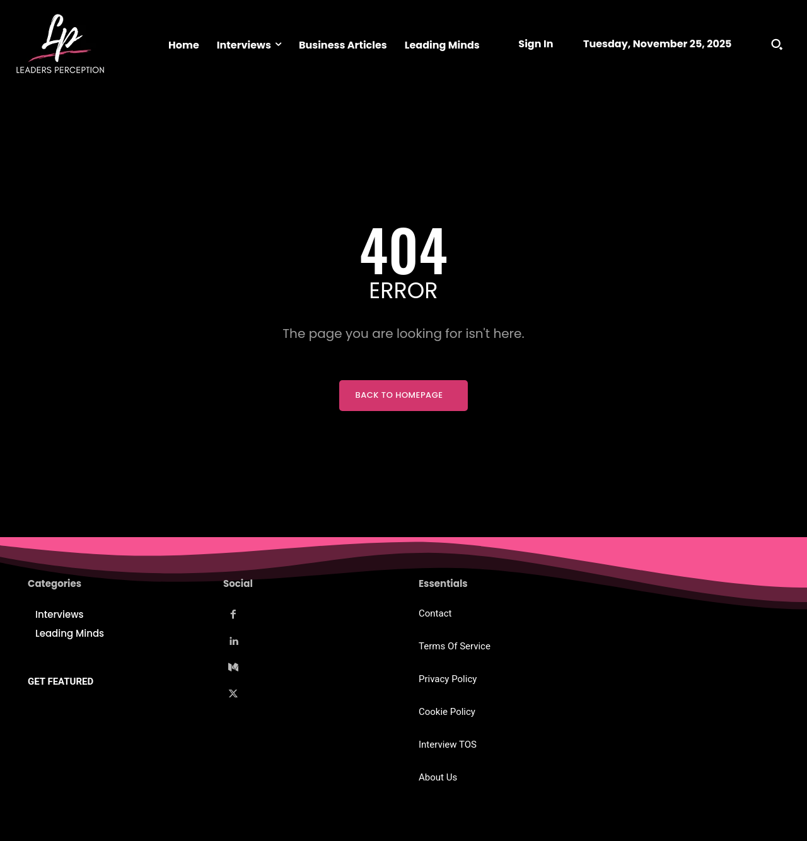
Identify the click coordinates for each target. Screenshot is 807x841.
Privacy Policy (448, 679)
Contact (435, 613)
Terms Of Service (455, 646)
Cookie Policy (447, 711)
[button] (777, 44)
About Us (438, 777)
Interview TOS (448, 744)
